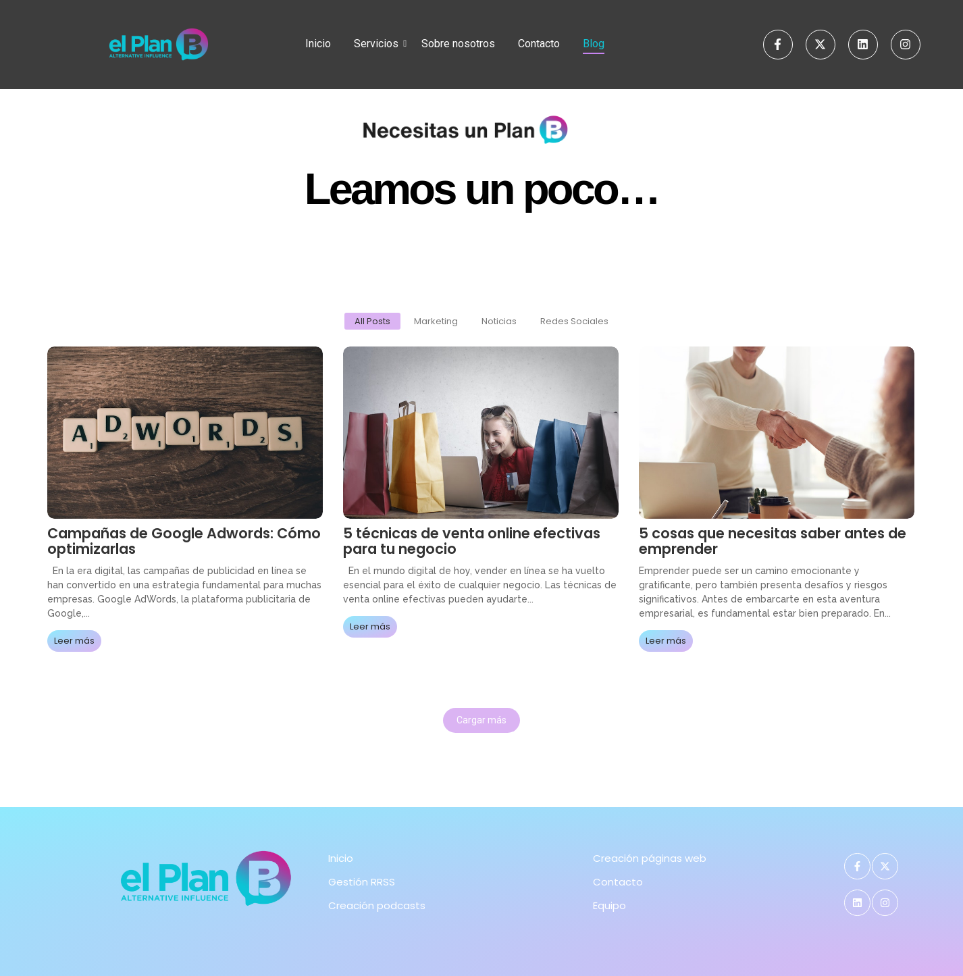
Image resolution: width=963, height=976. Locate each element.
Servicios (378, 43)
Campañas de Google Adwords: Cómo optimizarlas (184, 541)
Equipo (609, 905)
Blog (593, 43)
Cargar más (481, 720)
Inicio (318, 43)
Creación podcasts (376, 905)
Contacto (539, 43)
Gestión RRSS (361, 882)
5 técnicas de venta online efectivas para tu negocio (471, 541)
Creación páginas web (649, 858)
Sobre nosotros (458, 43)
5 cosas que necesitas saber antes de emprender (772, 541)
